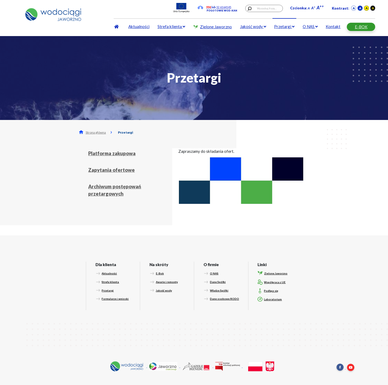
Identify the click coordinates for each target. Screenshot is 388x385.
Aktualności (138, 26)
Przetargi (284, 26)
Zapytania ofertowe (111, 170)
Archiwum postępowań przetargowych (114, 190)
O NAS (310, 26)
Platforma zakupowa (112, 153)
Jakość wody (253, 26)
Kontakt (333, 26)
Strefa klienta (171, 26)
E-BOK (361, 26)
